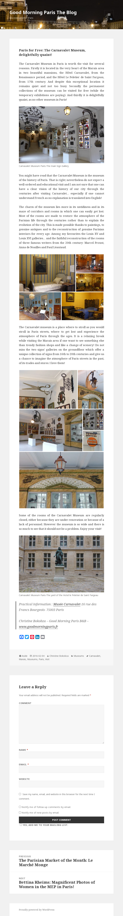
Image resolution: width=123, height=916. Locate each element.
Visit (47, 659)
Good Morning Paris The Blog (43, 12)
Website (24, 779)
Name (23, 749)
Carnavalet (94, 655)
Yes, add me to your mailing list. (43, 824)
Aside (24, 655)
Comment (25, 703)
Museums (79, 655)
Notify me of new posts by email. (40, 812)
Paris (41, 659)
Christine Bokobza (59, 655)
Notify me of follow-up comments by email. (46, 807)
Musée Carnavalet (66, 604)
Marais (22, 659)
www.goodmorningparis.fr (38, 626)
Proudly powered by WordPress (36, 909)
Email (24, 764)
